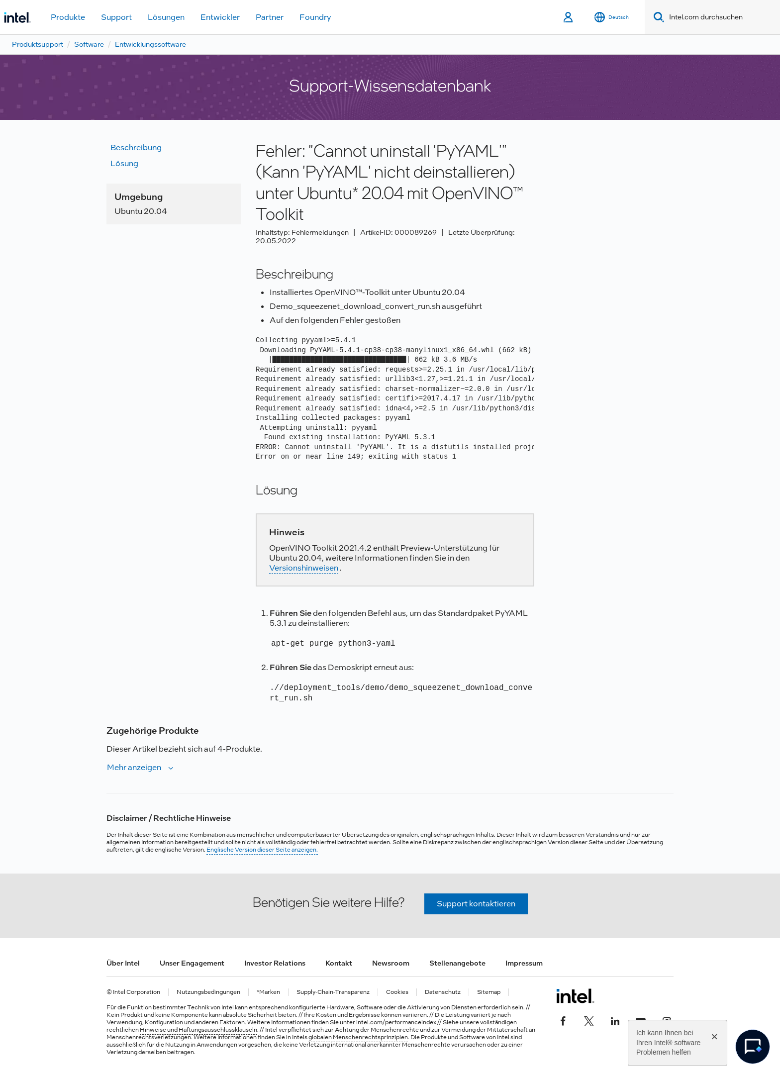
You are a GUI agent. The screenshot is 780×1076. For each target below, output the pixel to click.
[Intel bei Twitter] (589, 1019)
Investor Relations (274, 963)
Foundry (315, 17)
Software (89, 44)
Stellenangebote (457, 963)
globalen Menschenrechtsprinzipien (358, 1037)
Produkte (68, 17)
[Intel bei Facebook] (563, 1019)
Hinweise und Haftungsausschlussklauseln (198, 1030)
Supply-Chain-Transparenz (333, 992)
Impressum (524, 963)
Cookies (397, 992)
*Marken (268, 992)
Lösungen (166, 17)
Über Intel (123, 963)
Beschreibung (136, 147)
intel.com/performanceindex (396, 1022)
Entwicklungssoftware (150, 44)
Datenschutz (443, 992)
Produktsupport (37, 44)
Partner (270, 17)
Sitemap (488, 992)
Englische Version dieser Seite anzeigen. (262, 850)
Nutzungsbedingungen (208, 992)
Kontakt (338, 963)
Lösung (124, 163)
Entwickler (220, 17)
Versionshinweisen (303, 568)
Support (116, 17)
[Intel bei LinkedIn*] (615, 1019)
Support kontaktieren (476, 903)
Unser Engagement (192, 963)
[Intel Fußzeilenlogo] (575, 995)
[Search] (657, 17)
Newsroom (390, 963)
